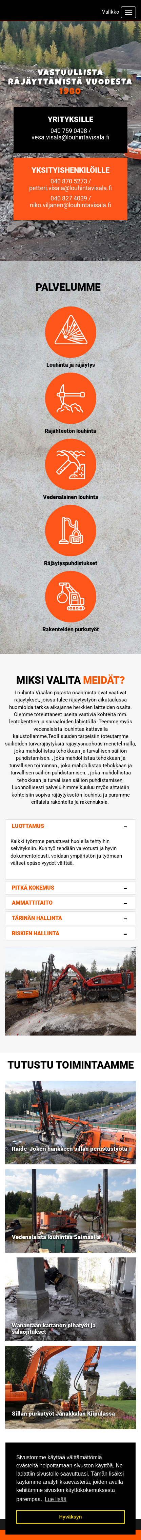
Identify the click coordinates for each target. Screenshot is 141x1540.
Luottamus (28, 826)
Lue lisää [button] (55, 1499)
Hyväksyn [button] (70, 1517)
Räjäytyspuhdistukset (70, 563)
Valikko (110, 12)
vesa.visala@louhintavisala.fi (70, 137)
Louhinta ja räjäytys (70, 365)
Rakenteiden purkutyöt (70, 629)
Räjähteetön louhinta (70, 431)
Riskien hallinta (35, 933)
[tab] (70, 826)
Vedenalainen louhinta (70, 497)
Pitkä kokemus (33, 888)
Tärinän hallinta (37, 918)
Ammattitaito (32, 903)
